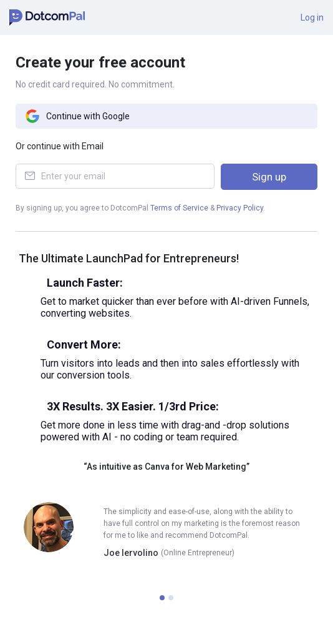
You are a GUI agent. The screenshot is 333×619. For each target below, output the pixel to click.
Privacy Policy (239, 208)
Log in (312, 17)
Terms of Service (179, 208)
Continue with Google (77, 116)
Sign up (269, 177)
